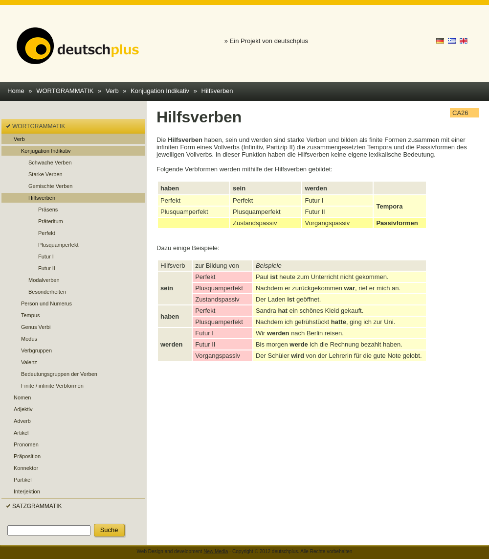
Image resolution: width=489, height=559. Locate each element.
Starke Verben (45, 174)
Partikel (23, 480)
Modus (29, 339)
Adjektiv (23, 409)
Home (15, 90)
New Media (215, 551)
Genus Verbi (36, 327)
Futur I (46, 256)
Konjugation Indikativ (160, 90)
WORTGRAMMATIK (64, 90)
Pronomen (26, 444)
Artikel (21, 433)
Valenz (29, 362)
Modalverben (44, 280)
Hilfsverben (217, 90)
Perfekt (46, 233)
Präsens (48, 209)
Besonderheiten (47, 292)
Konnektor (26, 468)
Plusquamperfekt (58, 245)
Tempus (30, 315)
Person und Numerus (46, 303)
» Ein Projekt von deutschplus (266, 41)
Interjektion (27, 491)
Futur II (46, 268)
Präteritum (50, 221)
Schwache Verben (50, 162)
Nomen (22, 397)
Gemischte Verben (50, 186)
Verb (112, 90)
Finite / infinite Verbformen (52, 386)
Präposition (27, 456)
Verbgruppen (36, 350)
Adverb (22, 421)
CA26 (460, 112)
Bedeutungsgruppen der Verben (59, 374)
